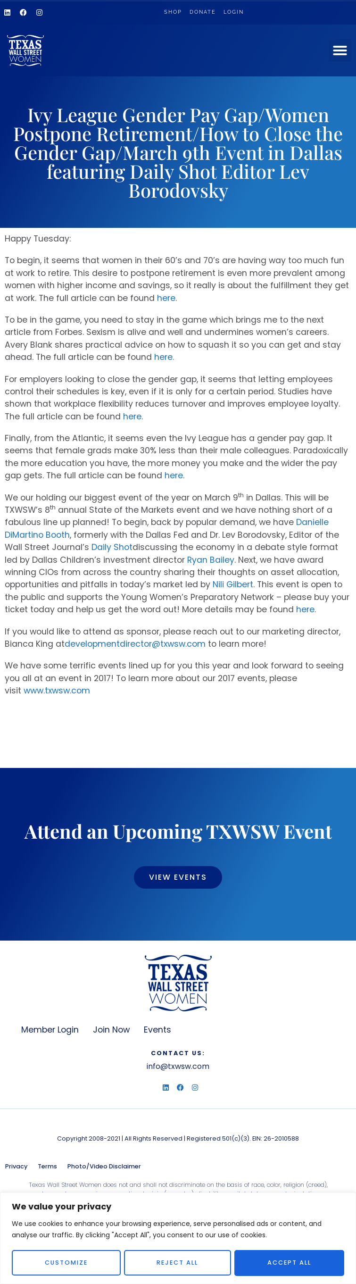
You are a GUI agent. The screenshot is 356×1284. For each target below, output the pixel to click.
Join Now (111, 1029)
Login (234, 12)
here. (164, 357)
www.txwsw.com (57, 690)
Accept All (290, 1263)
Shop (173, 12)
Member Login (50, 1029)
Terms (47, 1166)
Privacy (16, 1166)
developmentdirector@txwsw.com (135, 644)
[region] (178, 1238)
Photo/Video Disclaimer (104, 1166)
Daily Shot (111, 547)
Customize (66, 1263)
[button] (340, 50)
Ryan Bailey (210, 560)
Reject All (178, 1263)
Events (157, 1029)
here (166, 298)
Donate (203, 12)
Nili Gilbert (233, 584)
